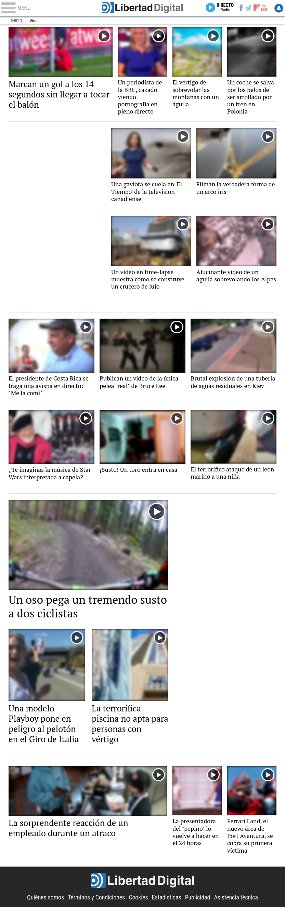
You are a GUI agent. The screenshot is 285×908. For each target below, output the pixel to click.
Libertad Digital (142, 8)
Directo (221, 8)
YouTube (263, 8)
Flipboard (255, 7)
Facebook (238, 8)
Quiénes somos (45, 898)
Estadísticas (166, 898)
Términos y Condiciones (96, 898)
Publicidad (197, 898)
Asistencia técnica (236, 898)
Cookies (138, 898)
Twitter (247, 8)
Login (278, 8)
